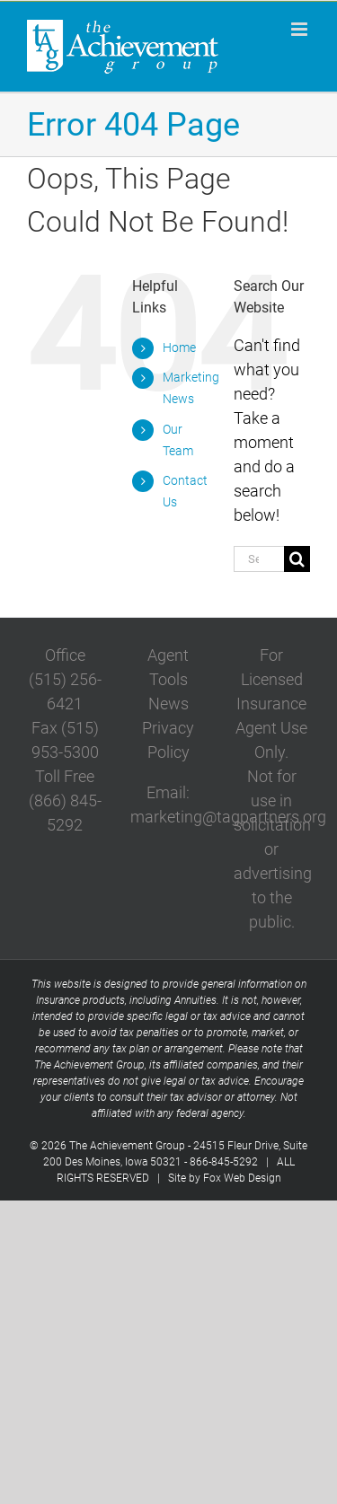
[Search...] (259, 559)
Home (179, 347)
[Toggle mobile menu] (300, 29)
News (168, 703)
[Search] (297, 559)
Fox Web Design (242, 1178)
